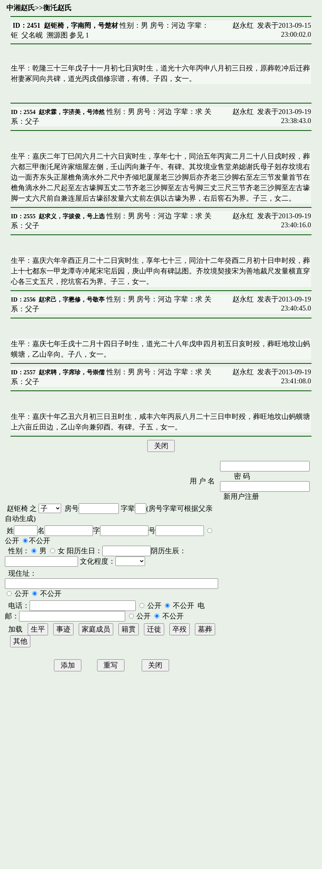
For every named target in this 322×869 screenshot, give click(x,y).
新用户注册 (241, 496)
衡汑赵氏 (57, 8)
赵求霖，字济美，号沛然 (72, 112)
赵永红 (243, 25)
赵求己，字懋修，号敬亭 (72, 299)
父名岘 (32, 35)
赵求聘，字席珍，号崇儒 (72, 372)
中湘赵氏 (20, 8)
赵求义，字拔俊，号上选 (72, 216)
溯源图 (57, 35)
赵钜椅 (17, 508)
